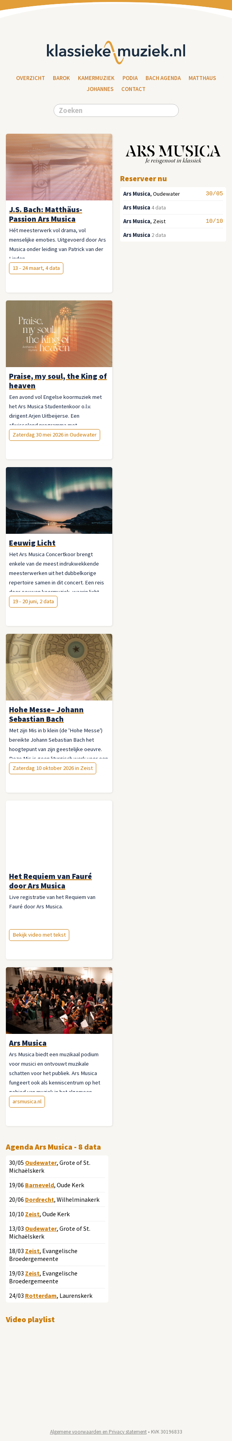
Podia (130, 78)
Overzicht (30, 78)
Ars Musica (136, 193)
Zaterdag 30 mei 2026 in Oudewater (55, 434)
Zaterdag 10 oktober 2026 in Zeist (53, 767)
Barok (61, 78)
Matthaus (202, 78)
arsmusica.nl (27, 1101)
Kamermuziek (96, 78)
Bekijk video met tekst (39, 934)
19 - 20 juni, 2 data (33, 601)
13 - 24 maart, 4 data (36, 267)
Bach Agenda (163, 78)
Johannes (100, 89)
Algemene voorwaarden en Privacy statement (98, 1431)
